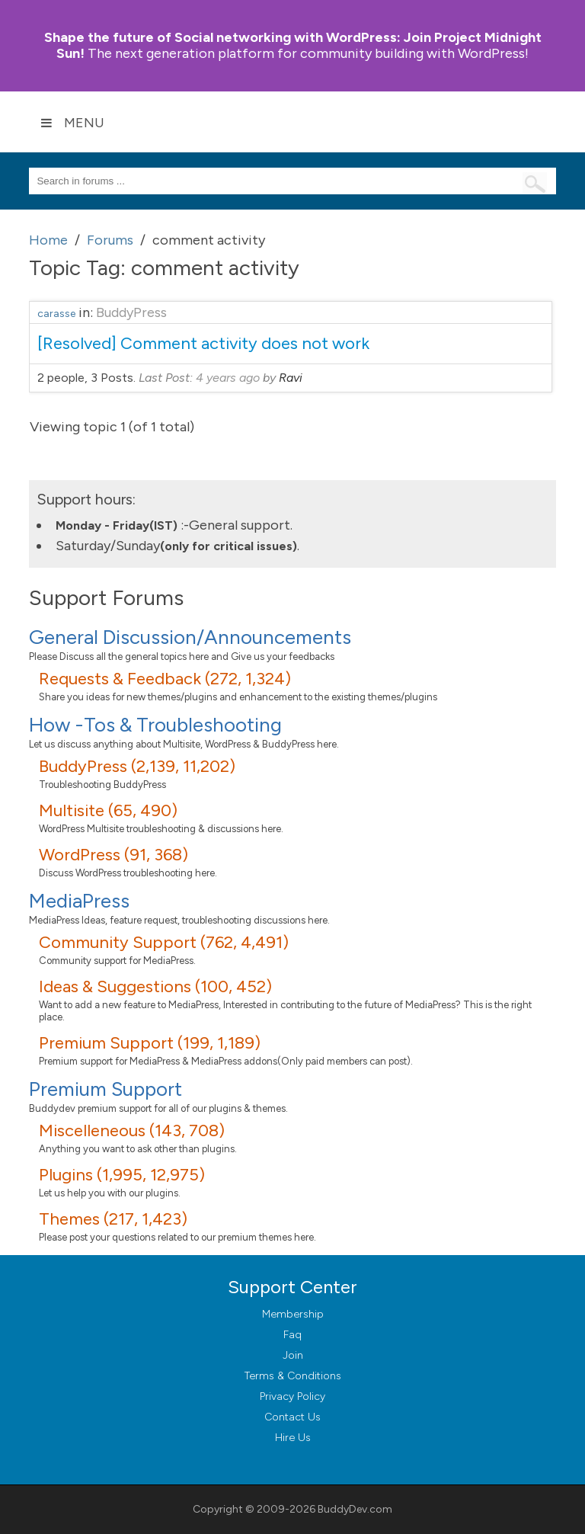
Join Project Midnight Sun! (293, 45)
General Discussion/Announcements (190, 637)
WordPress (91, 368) (113, 854)
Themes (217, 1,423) (113, 1219)
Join (293, 1355)
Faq (292, 1334)
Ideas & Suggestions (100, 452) (155, 986)
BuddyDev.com (355, 1509)
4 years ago (228, 377)
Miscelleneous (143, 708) (132, 1130)
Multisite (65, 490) (108, 810)
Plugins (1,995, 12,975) (122, 1174)
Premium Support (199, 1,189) (150, 1043)
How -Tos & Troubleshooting (155, 725)
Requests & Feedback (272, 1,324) (165, 678)
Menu (72, 122)
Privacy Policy (292, 1396)
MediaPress (79, 901)
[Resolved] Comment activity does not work (203, 343)
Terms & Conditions (293, 1375)
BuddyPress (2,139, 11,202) (137, 766)
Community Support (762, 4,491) (164, 942)
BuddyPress (131, 312)
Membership (293, 1314)
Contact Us (292, 1417)
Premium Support (105, 1089)
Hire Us (293, 1437)
